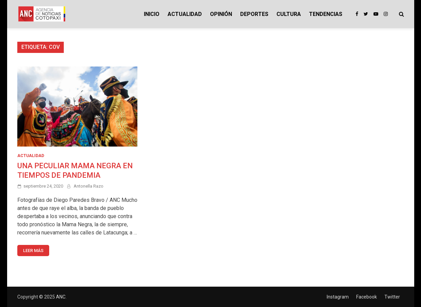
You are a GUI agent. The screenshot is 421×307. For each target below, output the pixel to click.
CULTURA (288, 14)
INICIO (151, 14)
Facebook (366, 297)
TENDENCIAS (325, 14)
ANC (60, 297)
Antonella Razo (88, 186)
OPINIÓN (221, 14)
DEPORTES (254, 14)
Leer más (33, 250)
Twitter (392, 297)
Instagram (338, 297)
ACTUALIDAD (185, 14)
